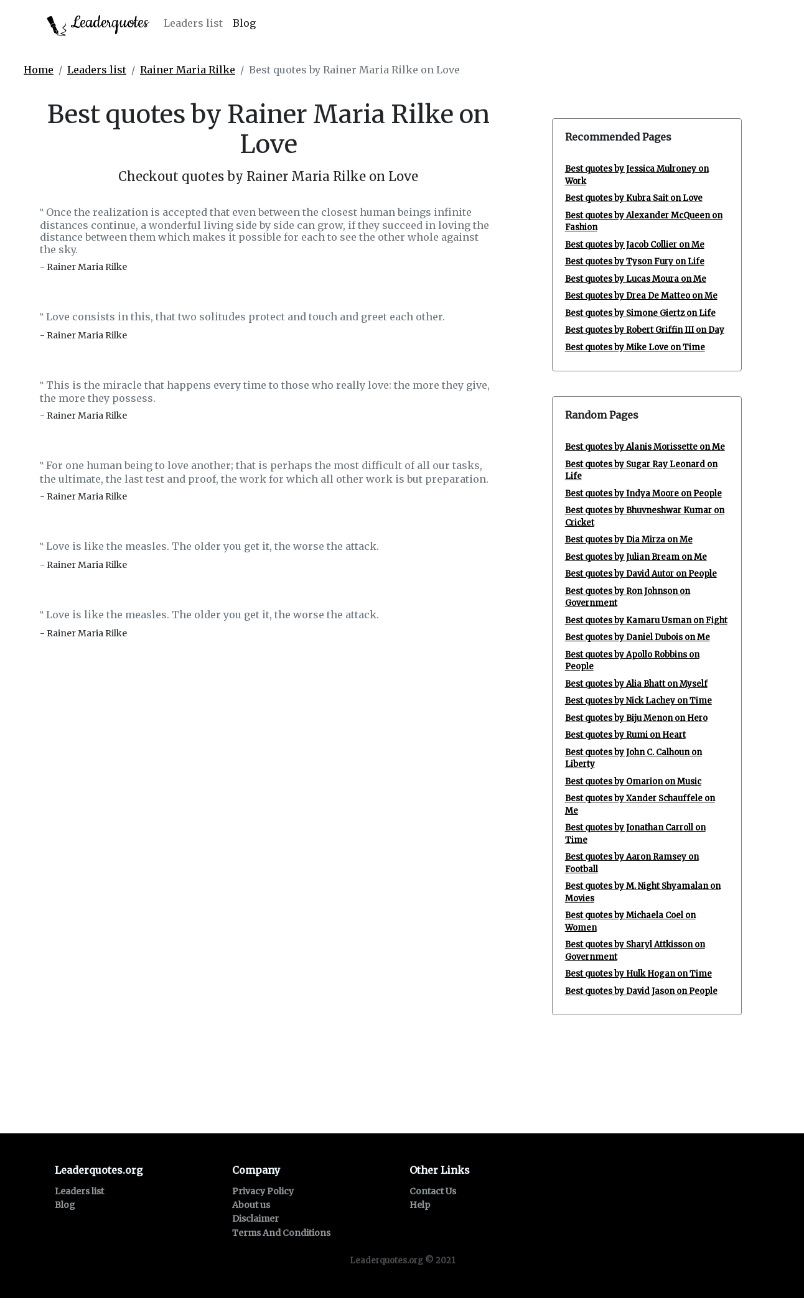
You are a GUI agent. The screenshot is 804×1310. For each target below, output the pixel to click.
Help (419, 1204)
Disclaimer (255, 1218)
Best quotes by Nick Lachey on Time (638, 700)
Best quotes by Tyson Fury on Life (634, 261)
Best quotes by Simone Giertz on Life (640, 313)
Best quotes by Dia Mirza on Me (629, 539)
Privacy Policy (263, 1191)
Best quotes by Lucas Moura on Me (635, 279)
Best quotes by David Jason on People (641, 991)
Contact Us (432, 1191)
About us (251, 1204)
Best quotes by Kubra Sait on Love (634, 198)
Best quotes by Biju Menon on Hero (636, 718)
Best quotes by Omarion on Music (633, 781)
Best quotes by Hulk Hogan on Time (638, 974)
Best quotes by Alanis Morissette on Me (645, 447)
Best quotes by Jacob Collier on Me (634, 244)
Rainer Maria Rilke (187, 69)
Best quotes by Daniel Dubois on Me (637, 637)
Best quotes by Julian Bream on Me (636, 557)
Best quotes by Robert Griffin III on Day (644, 330)
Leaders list (193, 23)
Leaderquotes (98, 24)
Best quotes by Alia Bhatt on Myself (636, 684)
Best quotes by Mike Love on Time (635, 347)
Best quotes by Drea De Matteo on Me (641, 295)
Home (39, 69)
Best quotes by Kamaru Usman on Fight (646, 620)
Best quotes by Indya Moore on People (643, 493)
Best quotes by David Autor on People (641, 574)
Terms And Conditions (281, 1232)
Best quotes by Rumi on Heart (625, 735)
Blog (244, 23)
